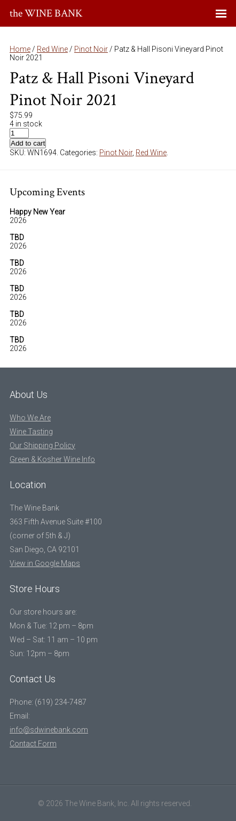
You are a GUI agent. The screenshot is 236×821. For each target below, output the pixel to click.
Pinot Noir (91, 49)
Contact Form (33, 743)
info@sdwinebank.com (49, 730)
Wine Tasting (31, 431)
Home (20, 49)
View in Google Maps (45, 563)
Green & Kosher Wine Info (52, 459)
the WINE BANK (46, 13)
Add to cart (28, 143)
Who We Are (30, 417)
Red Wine (52, 49)
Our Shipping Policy (42, 445)
